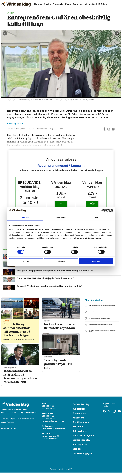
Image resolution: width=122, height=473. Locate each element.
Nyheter (38, 4)
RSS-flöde (78, 427)
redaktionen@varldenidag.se (53, 429)
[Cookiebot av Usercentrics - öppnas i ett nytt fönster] (102, 210)
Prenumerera (79, 414)
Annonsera (78, 418)
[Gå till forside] (16, 4)
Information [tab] (61, 217)
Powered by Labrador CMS (61, 469)
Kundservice (79, 409)
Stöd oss (77, 449)
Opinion (47, 4)
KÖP (60, 203)
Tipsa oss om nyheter (84, 436)
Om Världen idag (81, 405)
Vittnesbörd (91, 4)
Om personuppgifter (83, 454)
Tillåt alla (96, 261)
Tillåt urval (61, 261)
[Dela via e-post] (113, 129)
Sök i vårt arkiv (80, 431)
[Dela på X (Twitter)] (109, 129)
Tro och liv (58, 4)
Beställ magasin (81, 422)
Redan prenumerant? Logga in (61, 165)
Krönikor (102, 4)
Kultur (68, 4)
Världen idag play (81, 440)
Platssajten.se (80, 445)
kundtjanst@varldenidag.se (53, 421)
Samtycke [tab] (25, 217)
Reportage (78, 4)
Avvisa (26, 261)
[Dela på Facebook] (105, 129)
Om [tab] (96, 217)
